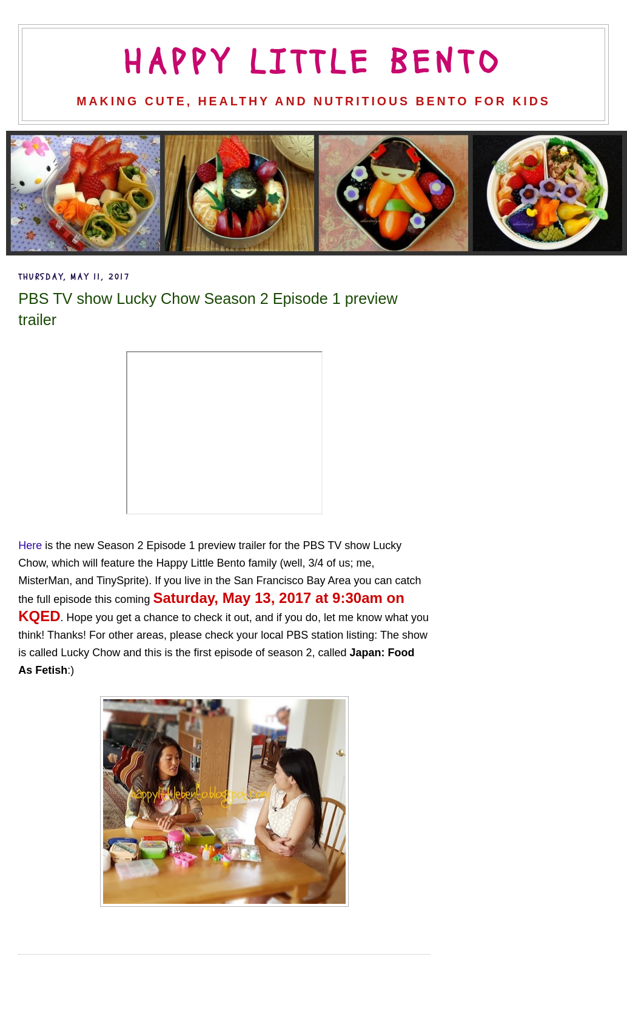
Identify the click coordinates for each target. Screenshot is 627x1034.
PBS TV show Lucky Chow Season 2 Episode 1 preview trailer (207, 309)
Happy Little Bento (313, 63)
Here (30, 545)
